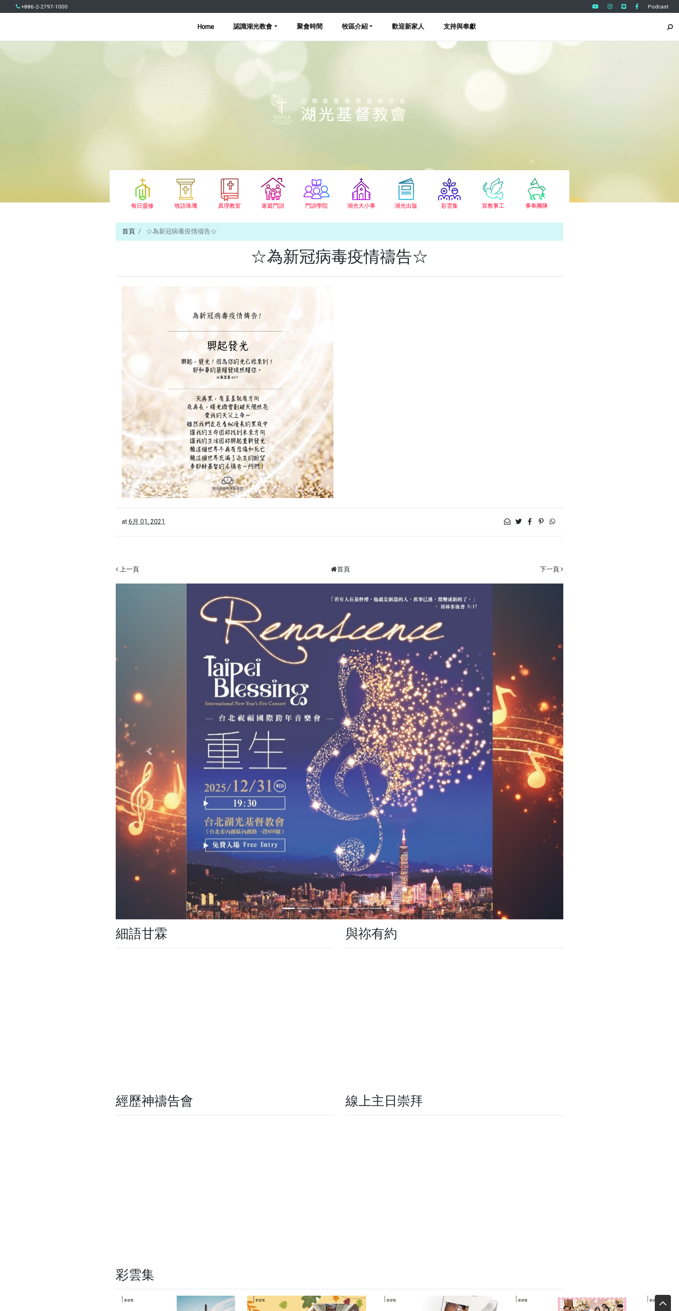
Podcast (658, 6)
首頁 (128, 231)
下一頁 (549, 569)
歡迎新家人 (408, 26)
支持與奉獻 (460, 26)
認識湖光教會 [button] (252, 26)
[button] (149, 751)
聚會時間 (310, 26)
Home (205, 27)
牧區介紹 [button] (355, 26)
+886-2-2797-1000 (42, 6)
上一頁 (129, 569)
